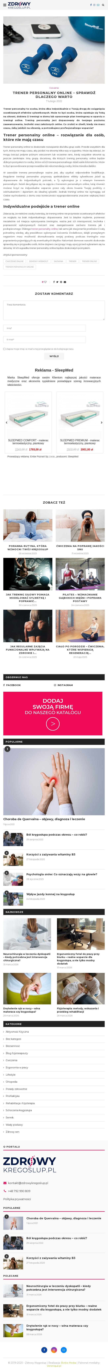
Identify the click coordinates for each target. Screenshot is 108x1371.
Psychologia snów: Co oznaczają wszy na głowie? (61, 874)
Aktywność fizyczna (17, 1031)
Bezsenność (13, 1046)
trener (72, 261)
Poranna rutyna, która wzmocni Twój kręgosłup (27, 548)
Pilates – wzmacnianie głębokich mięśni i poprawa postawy (80, 597)
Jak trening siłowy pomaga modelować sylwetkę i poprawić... (27, 597)
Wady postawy (14, 1124)
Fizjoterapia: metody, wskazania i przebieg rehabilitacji (78, 1010)
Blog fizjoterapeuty (17, 1053)
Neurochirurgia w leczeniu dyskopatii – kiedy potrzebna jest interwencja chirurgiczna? (26, 957)
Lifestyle (11, 1074)
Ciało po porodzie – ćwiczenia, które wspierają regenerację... (80, 649)
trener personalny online (44, 229)
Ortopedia (11, 1081)
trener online (89, 261)
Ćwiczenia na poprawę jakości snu (80, 548)
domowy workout (38, 261)
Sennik (10, 1117)
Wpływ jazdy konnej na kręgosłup (50, 894)
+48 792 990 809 (19, 1191)
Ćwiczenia (54, 88)
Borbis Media (68, 1362)
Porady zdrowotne (16, 1089)
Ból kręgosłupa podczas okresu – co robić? (56, 834)
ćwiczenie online (14, 261)
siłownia (58, 261)
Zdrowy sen (12, 1131)
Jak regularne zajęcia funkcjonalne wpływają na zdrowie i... (28, 649)
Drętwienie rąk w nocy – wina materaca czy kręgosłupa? (21, 1010)
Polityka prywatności (17, 1199)
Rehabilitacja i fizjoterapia (20, 1103)
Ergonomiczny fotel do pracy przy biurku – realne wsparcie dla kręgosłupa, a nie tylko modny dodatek (78, 959)
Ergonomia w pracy (17, 1067)
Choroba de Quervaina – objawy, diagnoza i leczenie (44, 819)
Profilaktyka (12, 1096)
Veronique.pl (54, 1365)
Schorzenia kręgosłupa (19, 1110)
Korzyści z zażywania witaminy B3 (50, 854)
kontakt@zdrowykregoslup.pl (28, 1183)
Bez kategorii (13, 1039)
